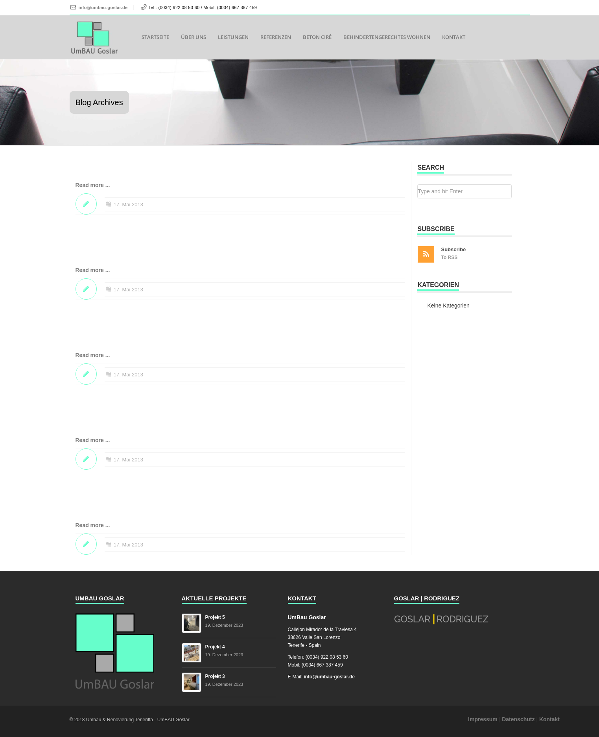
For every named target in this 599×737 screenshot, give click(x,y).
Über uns (193, 37)
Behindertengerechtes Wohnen (386, 37)
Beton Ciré (317, 37)
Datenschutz (518, 719)
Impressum (483, 719)
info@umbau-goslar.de (102, 7)
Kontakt (453, 37)
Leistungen (233, 37)
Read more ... (93, 185)
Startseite (155, 37)
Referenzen (275, 37)
